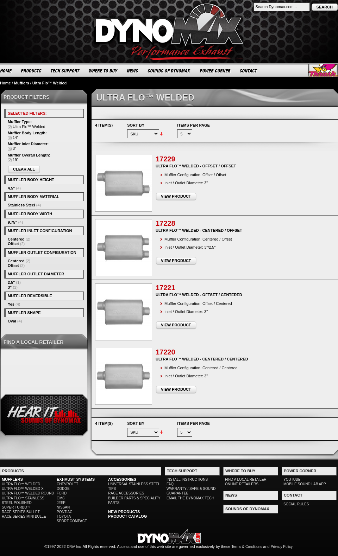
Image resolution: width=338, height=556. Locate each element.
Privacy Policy (282, 547)
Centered (16, 239)
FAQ (170, 484)
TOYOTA (64, 516)
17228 (165, 223)
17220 (165, 352)
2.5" (11, 282)
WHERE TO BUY (103, 70)
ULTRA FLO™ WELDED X (23, 489)
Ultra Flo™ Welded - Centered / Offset (199, 230)
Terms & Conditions (247, 547)
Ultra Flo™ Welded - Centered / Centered (202, 359)
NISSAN (63, 507)
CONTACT (249, 70)
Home (5, 83)
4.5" (11, 188)
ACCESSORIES (122, 479)
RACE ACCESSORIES (126, 493)
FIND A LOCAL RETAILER (246, 479)
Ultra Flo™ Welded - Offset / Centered (199, 295)
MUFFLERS (12, 479)
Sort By (135, 125)
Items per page (193, 125)
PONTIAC (64, 512)
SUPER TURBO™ (16, 507)
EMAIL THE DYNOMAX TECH (190, 498)
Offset (13, 244)
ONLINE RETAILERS (241, 484)
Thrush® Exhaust (323, 70)
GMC (61, 498)
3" (10, 287)
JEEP (61, 503)
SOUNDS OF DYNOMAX (169, 70)
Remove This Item (10, 127)
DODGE (63, 489)
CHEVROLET (67, 484)
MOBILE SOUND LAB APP (304, 484)
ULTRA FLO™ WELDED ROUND (28, 493)
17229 (165, 159)
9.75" (12, 222)
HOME (6, 70)
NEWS (133, 70)
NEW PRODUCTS (124, 512)
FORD (62, 493)
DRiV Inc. (74, 547)
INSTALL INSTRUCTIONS (187, 479)
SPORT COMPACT (72, 521)
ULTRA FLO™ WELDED (21, 484)
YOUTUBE (291, 479)
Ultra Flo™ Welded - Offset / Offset (196, 166)
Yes (11, 304)
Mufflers (21, 83)
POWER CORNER (215, 70)
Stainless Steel (21, 205)
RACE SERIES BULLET (21, 512)
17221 (165, 288)
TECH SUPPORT (65, 70)
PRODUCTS (31, 70)
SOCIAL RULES (296, 504)
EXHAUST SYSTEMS (76, 479)
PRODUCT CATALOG (127, 516)
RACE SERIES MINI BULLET (25, 516)
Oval (12, 321)
